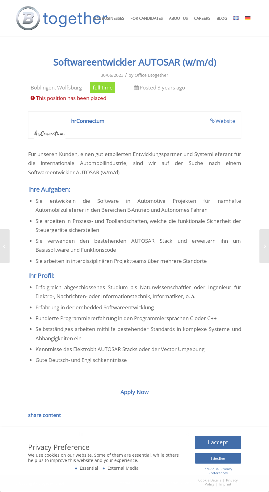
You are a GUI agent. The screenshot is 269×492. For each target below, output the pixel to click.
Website (225, 120)
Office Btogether (151, 75)
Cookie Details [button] (210, 479)
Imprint (225, 483)
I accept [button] (218, 441)
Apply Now (134, 392)
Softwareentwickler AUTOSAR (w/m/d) (134, 62)
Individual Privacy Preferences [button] (218, 470)
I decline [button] (218, 457)
